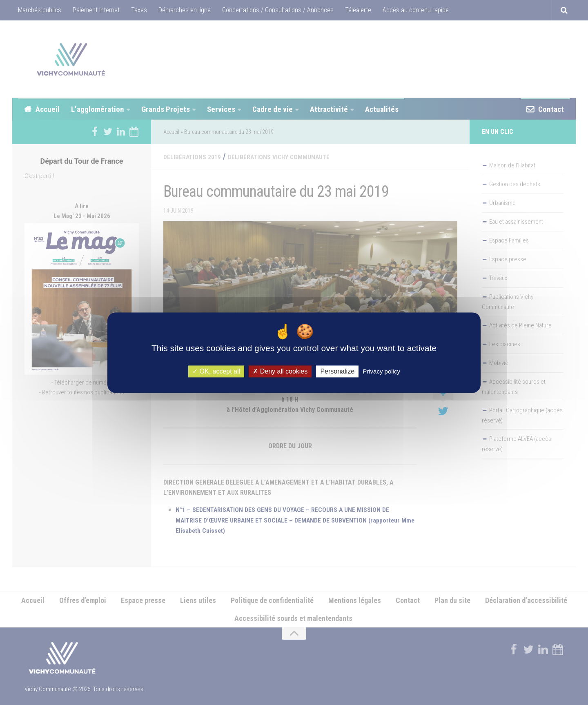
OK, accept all (216, 371)
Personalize (337, 371)
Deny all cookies (280, 371)
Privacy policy (381, 371)
